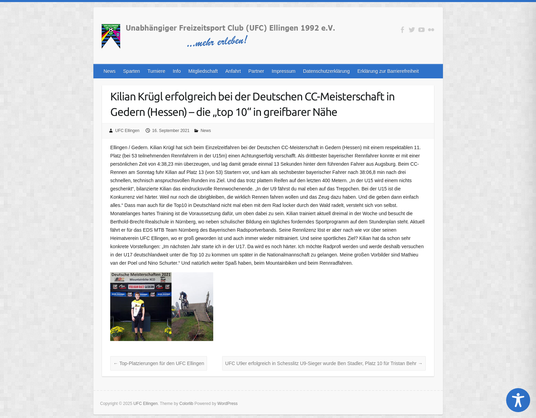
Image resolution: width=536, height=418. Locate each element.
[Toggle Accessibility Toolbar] (518, 400)
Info (177, 71)
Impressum (283, 71)
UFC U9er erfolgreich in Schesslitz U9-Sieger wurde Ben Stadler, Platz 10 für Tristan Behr (324, 363)
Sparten (131, 71)
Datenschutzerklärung (326, 71)
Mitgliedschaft (203, 71)
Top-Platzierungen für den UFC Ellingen (158, 363)
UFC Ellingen (127, 130)
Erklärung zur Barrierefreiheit (388, 71)
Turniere (157, 71)
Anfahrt (233, 71)
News (110, 71)
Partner (256, 71)
